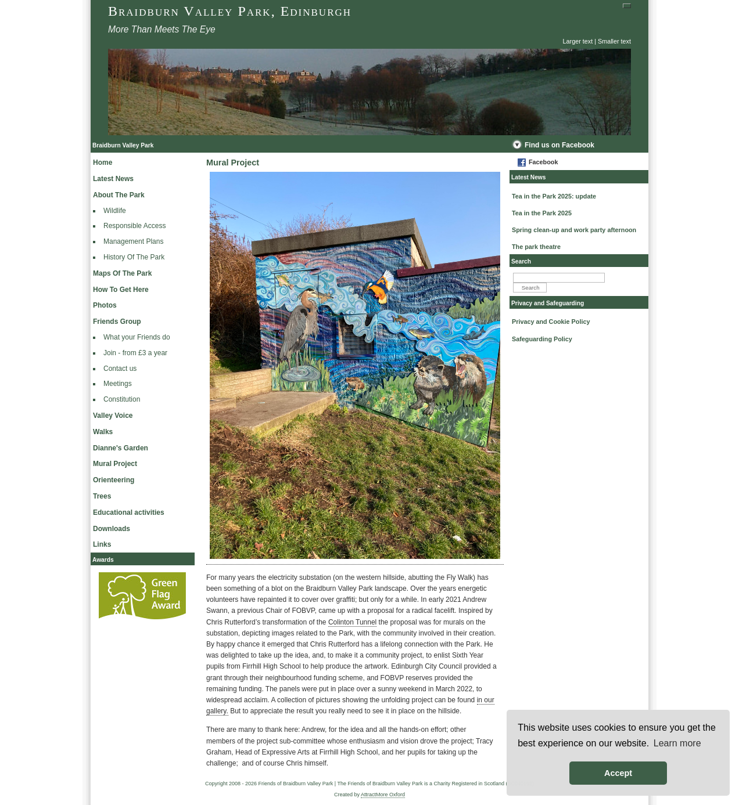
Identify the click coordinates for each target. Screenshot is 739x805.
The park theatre (536, 246)
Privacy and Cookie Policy (551, 321)
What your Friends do (136, 337)
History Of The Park (133, 257)
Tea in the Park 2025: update (554, 196)
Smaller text (614, 41)
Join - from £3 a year (135, 353)
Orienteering (113, 480)
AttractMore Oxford (383, 794)
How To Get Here (121, 290)
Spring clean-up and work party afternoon (574, 229)
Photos (105, 305)
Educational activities (128, 512)
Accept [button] (618, 773)
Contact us (120, 368)
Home (102, 162)
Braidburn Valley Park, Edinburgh (229, 11)
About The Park (119, 195)
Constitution (121, 399)
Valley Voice (113, 415)
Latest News (113, 179)
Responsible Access (134, 226)
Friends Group (117, 321)
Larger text (578, 41)
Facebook (543, 161)
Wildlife (114, 211)
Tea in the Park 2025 (542, 213)
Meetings (117, 384)
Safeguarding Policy (542, 338)
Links (102, 544)
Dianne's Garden (120, 448)
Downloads (111, 529)
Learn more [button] (677, 743)
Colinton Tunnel (352, 622)
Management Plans (133, 241)
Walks (103, 432)
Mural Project (115, 464)
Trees (102, 496)
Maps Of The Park (122, 273)
